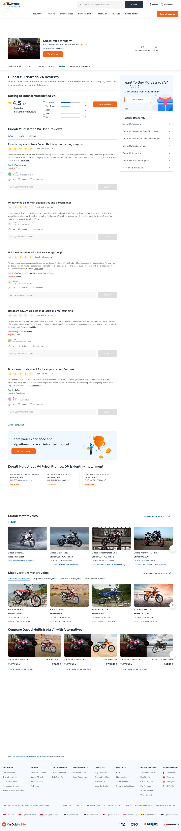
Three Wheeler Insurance (13, 790)
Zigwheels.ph (70, 815)
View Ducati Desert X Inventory (21, 561)
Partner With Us (85, 14)
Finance (51, 14)
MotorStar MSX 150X (162, 659)
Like (11, 179)
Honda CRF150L (16, 609)
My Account (167, 4)
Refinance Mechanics (144, 805)
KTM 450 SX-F (110, 659)
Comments (36, 179)
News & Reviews (132, 14)
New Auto (116, 14)
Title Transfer (57, 777)
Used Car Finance (38, 773)
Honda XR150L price (62, 621)
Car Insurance (9, 773)
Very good (66, 106)
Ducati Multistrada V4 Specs (146, 146)
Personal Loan (37, 781)
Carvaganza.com (49, 815)
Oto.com (8, 815)
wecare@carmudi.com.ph (167, 805)
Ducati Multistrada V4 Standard (24, 474)
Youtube (168, 777)
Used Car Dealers (102, 786)
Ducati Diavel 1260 (59, 552)
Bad (66, 117)
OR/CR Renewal (59, 773)
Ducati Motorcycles (146, 153)
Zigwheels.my (111, 815)
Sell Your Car (100, 781)
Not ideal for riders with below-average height (36, 252)
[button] (172, 548)
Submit (107, 187)
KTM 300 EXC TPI (143, 609)
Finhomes (35, 786)
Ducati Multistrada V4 (146, 124)
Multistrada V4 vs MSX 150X (134, 669)
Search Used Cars (102, 777)
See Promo (14, 484)
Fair (66, 114)
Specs (51, 66)
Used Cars (102, 14)
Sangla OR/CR (37, 777)
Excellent (66, 102)
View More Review (16, 425)
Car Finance (145, 786)
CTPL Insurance (10, 781)
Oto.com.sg (130, 815)
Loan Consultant (80, 777)
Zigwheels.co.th (169, 815)
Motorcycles (121, 777)
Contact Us (78, 805)
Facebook (168, 772)
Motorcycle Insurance (80, 66)
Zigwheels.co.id (27, 815)
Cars (118, 773)
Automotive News (148, 773)
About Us (67, 805)
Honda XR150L (57, 609)
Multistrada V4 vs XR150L (20, 669)
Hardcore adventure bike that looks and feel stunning (40, 310)
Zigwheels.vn (148, 815)
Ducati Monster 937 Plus (146, 552)
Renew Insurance (167, 14)
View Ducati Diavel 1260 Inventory (64, 565)
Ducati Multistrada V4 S (58, 474)
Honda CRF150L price (21, 621)
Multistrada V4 (14, 66)
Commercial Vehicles (125, 786)
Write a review (105, 104)
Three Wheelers (122, 781)
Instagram (169, 781)
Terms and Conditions (95, 805)
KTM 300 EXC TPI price (147, 621)
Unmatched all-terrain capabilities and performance (39, 202)
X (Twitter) (168, 786)
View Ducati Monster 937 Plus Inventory (150, 565)
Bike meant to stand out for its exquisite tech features (41, 369)
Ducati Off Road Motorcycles (146, 160)
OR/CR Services (66, 14)
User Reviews (146, 795)
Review (62, 66)
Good (66, 110)
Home (9, 756)
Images (40, 66)
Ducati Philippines (29, 756)
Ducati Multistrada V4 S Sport (98, 474)
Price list (29, 66)
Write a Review (146, 790)
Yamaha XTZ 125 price (105, 621)
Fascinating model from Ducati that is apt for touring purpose (45, 144)
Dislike (22, 179)
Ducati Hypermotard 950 (104, 552)
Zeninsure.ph (90, 815)
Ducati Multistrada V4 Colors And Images (146, 138)
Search (134, 5)
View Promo (53, 54)
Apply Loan (85, 44)
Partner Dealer (79, 773)
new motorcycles (18, 756)
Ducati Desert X (16, 552)
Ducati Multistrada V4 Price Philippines (146, 131)
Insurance (37, 14)
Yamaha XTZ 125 (100, 609)
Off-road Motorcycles (160, 573)
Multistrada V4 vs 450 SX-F (77, 669)
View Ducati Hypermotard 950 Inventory (108, 565)
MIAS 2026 (145, 777)
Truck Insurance (10, 777)
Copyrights (127, 805)
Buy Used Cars (101, 773)
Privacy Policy (114, 805)
